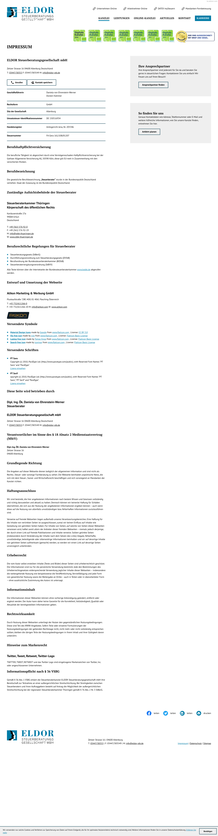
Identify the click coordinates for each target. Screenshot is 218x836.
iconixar (38, 413)
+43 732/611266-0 (18, 374)
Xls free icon (16, 406)
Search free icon (17, 413)
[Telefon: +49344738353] (15, 143)
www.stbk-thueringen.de (21, 308)
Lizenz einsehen (17, 439)
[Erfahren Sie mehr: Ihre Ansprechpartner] (153, 156)
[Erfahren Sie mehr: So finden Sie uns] (149, 203)
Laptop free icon (18, 410)
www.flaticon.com (60, 403)
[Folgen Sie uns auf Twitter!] (9, 92)
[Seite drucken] (203, 784)
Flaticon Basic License (77, 406)
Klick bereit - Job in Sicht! (193, 623)
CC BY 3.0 (83, 403)
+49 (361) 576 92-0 (18, 298)
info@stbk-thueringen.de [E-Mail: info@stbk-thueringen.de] (22, 304)
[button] (17, 153)
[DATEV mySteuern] (164, 8)
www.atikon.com (59, 378)
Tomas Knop (40, 410)
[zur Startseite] (30, 14)
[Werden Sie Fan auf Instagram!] (27, 92)
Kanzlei (103, 18)
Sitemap (207, 814)
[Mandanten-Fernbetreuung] (196, 8)
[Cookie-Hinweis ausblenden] (165, 622)
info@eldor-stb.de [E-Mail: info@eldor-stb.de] (51, 143)
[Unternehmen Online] (105, 8)
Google (43, 403)
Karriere (203, 18)
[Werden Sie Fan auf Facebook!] (18, 92)
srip (33, 406)
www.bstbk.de (83, 340)
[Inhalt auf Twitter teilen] (171, 784)
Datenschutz (196, 814)
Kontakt (185, 18)
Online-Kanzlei (144, 18)
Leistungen (122, 18)
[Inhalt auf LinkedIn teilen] (188, 784)
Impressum (183, 814)
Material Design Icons (20, 403)
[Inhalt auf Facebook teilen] (155, 784)
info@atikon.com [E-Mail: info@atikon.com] (40, 378)
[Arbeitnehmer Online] (135, 8)
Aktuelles (167, 18)
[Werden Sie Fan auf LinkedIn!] (36, 92)
